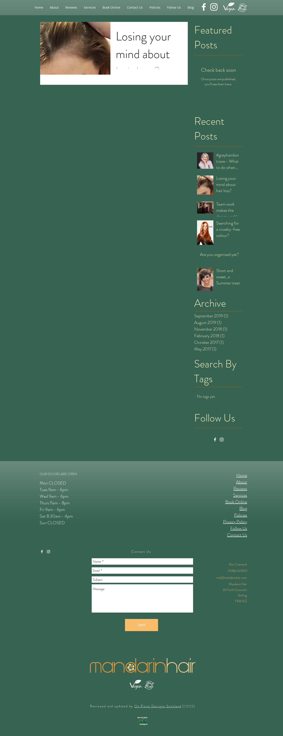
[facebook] (204, 7)
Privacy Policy (235, 521)
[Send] (141, 625)
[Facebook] (215, 439)
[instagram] (214, 7)
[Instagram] (221, 439)
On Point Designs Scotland (157, 706)
